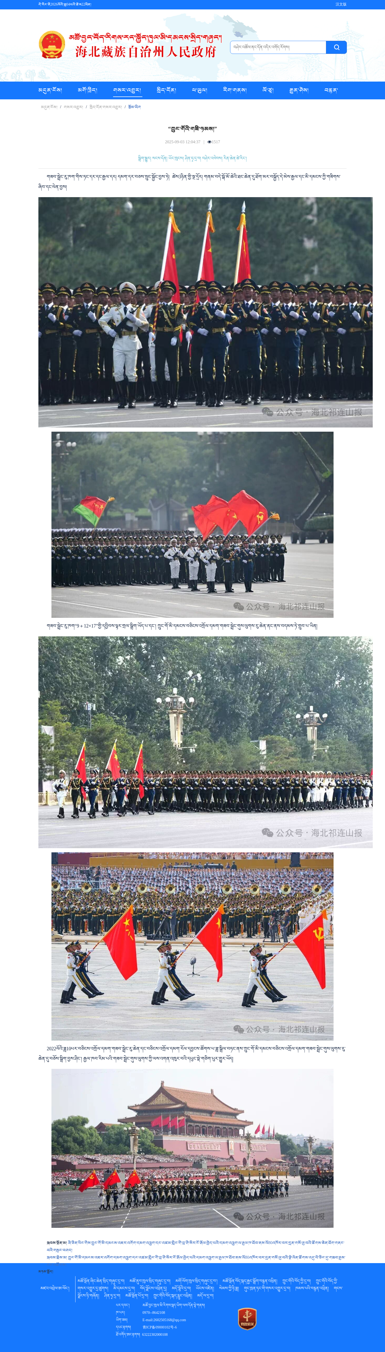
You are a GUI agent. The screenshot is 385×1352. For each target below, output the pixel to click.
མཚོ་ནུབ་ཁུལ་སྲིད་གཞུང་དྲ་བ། (150, 1281)
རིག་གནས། (235, 90)
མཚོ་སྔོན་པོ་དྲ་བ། (136, 1296)
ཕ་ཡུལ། (200, 90)
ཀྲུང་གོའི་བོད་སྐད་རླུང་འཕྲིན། (172, 1296)
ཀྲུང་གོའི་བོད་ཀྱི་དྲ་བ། (296, 1281)
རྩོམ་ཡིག (134, 107)
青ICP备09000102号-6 (160, 1328)
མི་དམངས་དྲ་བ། (124, 1289)
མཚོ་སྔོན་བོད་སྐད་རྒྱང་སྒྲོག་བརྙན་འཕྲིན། (250, 1281)
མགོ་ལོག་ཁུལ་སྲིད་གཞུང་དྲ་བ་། (197, 1281)
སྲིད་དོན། (167, 90)
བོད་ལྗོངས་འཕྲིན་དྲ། (153, 1289)
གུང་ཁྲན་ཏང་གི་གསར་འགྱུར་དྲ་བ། (267, 1289)
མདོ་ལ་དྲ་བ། (205, 1296)
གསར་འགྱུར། (127, 90)
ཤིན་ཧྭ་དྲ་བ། (112, 1296)
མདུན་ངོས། (50, 90)
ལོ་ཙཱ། (268, 90)
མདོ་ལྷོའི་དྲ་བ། (181, 1289)
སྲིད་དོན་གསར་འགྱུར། (106, 107)
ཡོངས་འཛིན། (205, 1289)
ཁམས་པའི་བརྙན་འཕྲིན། (312, 1289)
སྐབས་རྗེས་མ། (57, 1257)
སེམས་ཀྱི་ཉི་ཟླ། (229, 1289)
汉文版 (341, 5)
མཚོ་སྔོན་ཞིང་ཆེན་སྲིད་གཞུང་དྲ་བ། (101, 1281)
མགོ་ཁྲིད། (88, 90)
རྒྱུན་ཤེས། (299, 90)
